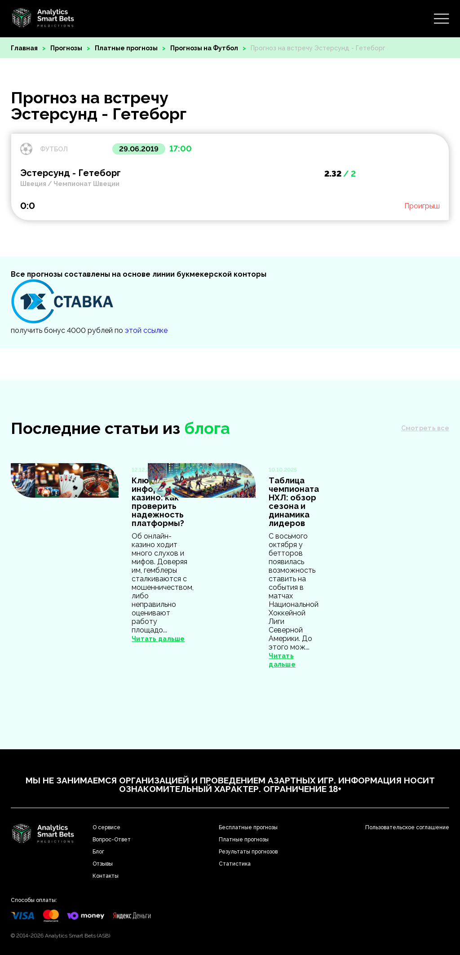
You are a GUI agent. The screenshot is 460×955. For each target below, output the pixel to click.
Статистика (235, 864)
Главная (24, 48)
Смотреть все (425, 428)
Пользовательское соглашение (407, 827)
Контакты (106, 876)
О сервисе (106, 827)
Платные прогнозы (126, 48)
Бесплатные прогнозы (248, 827)
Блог (98, 852)
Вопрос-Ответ (112, 839)
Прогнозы (66, 48)
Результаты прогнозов (248, 852)
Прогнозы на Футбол (204, 48)
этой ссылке (146, 330)
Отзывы (103, 864)
